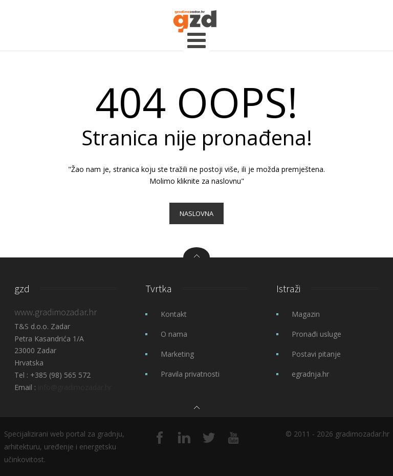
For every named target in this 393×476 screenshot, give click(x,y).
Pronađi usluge (316, 334)
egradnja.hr (310, 374)
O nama (174, 334)
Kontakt (174, 314)
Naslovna (196, 213)
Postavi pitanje (316, 354)
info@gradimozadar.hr (75, 387)
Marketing (177, 354)
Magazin (306, 314)
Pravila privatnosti (190, 374)
